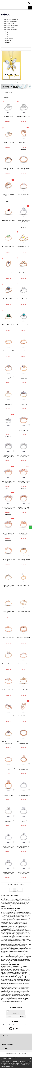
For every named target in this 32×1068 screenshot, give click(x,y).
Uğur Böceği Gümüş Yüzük (8, 220)
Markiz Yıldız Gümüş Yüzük (8, 663)
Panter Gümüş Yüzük (23, 142)
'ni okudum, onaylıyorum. (15, 1012)
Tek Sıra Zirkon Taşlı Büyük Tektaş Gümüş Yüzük (24, 221)
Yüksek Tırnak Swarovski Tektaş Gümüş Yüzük (8, 794)
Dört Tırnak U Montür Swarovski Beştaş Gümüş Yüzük (8, 456)
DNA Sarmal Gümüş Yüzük (24, 611)
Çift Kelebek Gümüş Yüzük (24, 716)
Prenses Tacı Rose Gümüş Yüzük (8, 169)
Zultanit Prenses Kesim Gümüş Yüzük (23, 403)
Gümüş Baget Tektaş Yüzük (23, 116)
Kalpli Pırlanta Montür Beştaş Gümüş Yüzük (8, 482)
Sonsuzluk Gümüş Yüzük (8, 716)
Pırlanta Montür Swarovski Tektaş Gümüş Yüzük (24, 768)
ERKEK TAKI (7, 42)
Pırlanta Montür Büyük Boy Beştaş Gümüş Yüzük (24, 482)
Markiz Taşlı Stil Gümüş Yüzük (8, 612)
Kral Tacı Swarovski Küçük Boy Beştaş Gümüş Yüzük (23, 508)
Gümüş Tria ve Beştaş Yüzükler (11, 21)
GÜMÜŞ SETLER (7, 34)
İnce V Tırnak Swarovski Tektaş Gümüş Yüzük (8, 847)
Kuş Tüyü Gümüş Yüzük (8, 637)
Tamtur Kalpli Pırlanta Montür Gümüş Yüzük (23, 169)
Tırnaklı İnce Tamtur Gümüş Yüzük (8, 768)
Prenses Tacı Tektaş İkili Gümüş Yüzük (8, 195)
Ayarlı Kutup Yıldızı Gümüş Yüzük (24, 690)
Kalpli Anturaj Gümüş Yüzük (8, 689)
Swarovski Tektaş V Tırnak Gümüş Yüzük (23, 873)
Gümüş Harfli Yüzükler (9, 23)
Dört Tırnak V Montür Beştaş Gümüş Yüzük (23, 456)
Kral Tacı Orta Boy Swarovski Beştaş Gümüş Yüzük (23, 429)
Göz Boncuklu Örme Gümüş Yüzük (8, 273)
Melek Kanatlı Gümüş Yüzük (23, 637)
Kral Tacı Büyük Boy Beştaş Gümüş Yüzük (8, 508)
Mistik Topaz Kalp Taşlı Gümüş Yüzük (8, 299)
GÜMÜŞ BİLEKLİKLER (8, 38)
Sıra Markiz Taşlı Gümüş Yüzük (23, 664)
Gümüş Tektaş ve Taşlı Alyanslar (11, 19)
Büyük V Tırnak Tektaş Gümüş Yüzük (23, 820)
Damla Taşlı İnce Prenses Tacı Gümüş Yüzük (8, 586)
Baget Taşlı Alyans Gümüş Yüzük (24, 195)
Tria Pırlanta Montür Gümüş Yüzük (8, 560)
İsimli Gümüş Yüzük (23, 351)
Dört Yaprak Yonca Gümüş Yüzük (8, 325)
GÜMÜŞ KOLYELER (8, 32)
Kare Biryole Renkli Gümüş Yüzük (8, 247)
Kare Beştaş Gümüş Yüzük (8, 429)
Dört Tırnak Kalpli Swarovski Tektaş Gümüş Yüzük (23, 847)
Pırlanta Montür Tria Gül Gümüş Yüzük (23, 534)
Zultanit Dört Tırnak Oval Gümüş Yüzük (8, 403)
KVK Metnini (14, 1011)
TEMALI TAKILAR (8, 44)
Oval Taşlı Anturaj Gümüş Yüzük (8, 377)
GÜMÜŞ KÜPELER (8, 40)
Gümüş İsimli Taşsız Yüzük (8, 351)
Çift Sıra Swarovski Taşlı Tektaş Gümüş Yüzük (8, 873)
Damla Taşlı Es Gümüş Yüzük (23, 585)
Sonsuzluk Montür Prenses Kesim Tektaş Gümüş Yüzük (23, 299)
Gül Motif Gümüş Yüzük (8, 142)
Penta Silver (8, 92)
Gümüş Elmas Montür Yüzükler (11, 25)
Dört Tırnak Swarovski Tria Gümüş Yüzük (24, 560)
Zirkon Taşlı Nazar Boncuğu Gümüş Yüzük (8, 742)
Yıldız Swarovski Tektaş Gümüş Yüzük (8, 820)
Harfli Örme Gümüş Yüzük (24, 272)
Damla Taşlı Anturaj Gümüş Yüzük (23, 325)
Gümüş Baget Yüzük (8, 116)
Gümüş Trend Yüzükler (9, 27)
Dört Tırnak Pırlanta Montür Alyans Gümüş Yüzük (23, 742)
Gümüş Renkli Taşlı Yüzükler (10, 29)
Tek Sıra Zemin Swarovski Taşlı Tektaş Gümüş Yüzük (24, 794)
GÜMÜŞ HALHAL (7, 36)
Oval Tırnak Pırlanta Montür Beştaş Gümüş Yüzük (8, 534)
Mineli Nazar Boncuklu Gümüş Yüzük (23, 377)
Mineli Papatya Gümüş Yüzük (23, 246)
